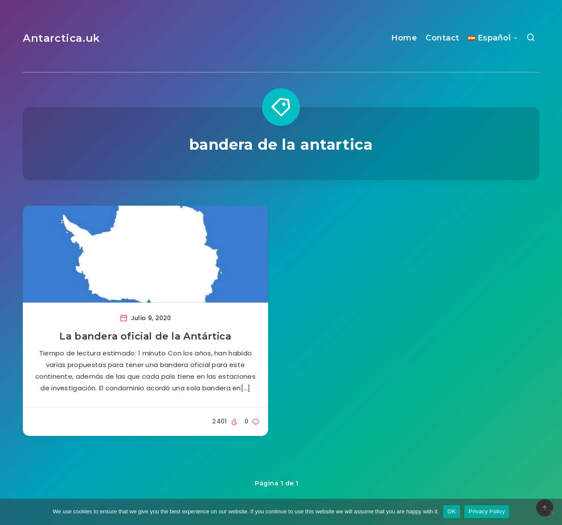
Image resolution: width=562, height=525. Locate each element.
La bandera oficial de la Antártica (145, 336)
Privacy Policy (487, 511)
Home (404, 38)
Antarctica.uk (61, 38)
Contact (443, 38)
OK (452, 511)
